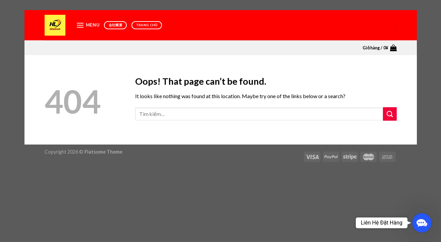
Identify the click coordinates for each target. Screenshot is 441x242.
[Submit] (389, 113)
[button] (421, 222)
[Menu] (88, 25)
